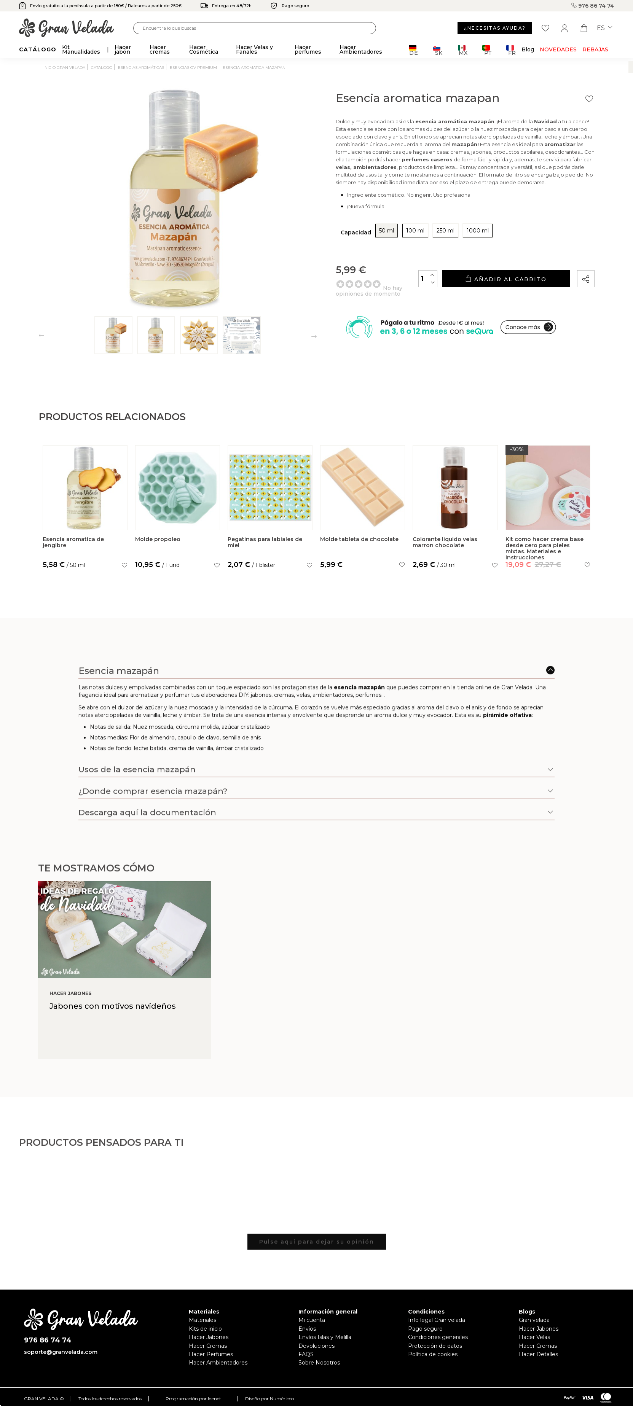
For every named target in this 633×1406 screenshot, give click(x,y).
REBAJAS (595, 49)
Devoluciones (316, 1345)
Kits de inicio (205, 1328)
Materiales (202, 1320)
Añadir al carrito (506, 279)
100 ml (415, 231)
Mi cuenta (311, 1320)
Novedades (558, 49)
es (604, 28)
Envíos (307, 1328)
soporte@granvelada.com (60, 1352)
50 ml (386, 231)
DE (413, 50)
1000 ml (478, 231)
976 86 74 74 (592, 5)
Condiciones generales (438, 1337)
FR (511, 50)
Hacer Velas (534, 1337)
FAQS (306, 1354)
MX (462, 50)
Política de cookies (433, 1354)
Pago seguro (425, 1328)
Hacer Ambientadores (218, 1362)
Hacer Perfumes (211, 1354)
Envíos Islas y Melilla (324, 1337)
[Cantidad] (427, 278)
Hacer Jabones (208, 1337)
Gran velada (534, 1320)
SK (437, 50)
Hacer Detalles (538, 1354)
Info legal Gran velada (436, 1320)
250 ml (445, 231)
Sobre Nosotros (319, 1362)
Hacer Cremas (208, 1345)
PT (487, 50)
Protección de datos (435, 1345)
